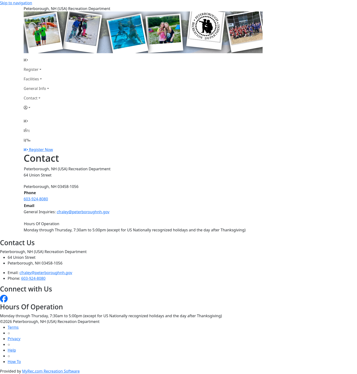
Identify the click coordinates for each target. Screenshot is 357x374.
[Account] (36, 107)
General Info (35, 88)
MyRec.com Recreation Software (51, 371)
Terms (13, 327)
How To (14, 361)
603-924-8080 (36, 199)
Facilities (31, 79)
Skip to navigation (16, 2)
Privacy (14, 338)
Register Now (41, 149)
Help (12, 350)
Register (31, 69)
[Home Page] (36, 60)
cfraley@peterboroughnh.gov (83, 211)
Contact (31, 98)
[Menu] (27, 140)
